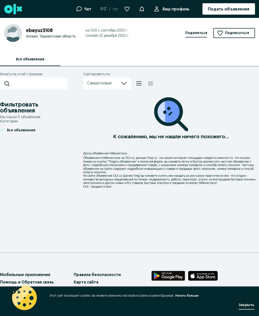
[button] (142, 8)
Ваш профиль (175, 9)
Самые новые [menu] (107, 83)
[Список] (139, 83)
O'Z (103, 9)
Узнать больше (186, 295)
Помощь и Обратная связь (27, 282)
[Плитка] (150, 83)
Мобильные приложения (25, 274)
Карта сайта (86, 282)
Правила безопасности (97, 274)
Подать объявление (122, 161)
